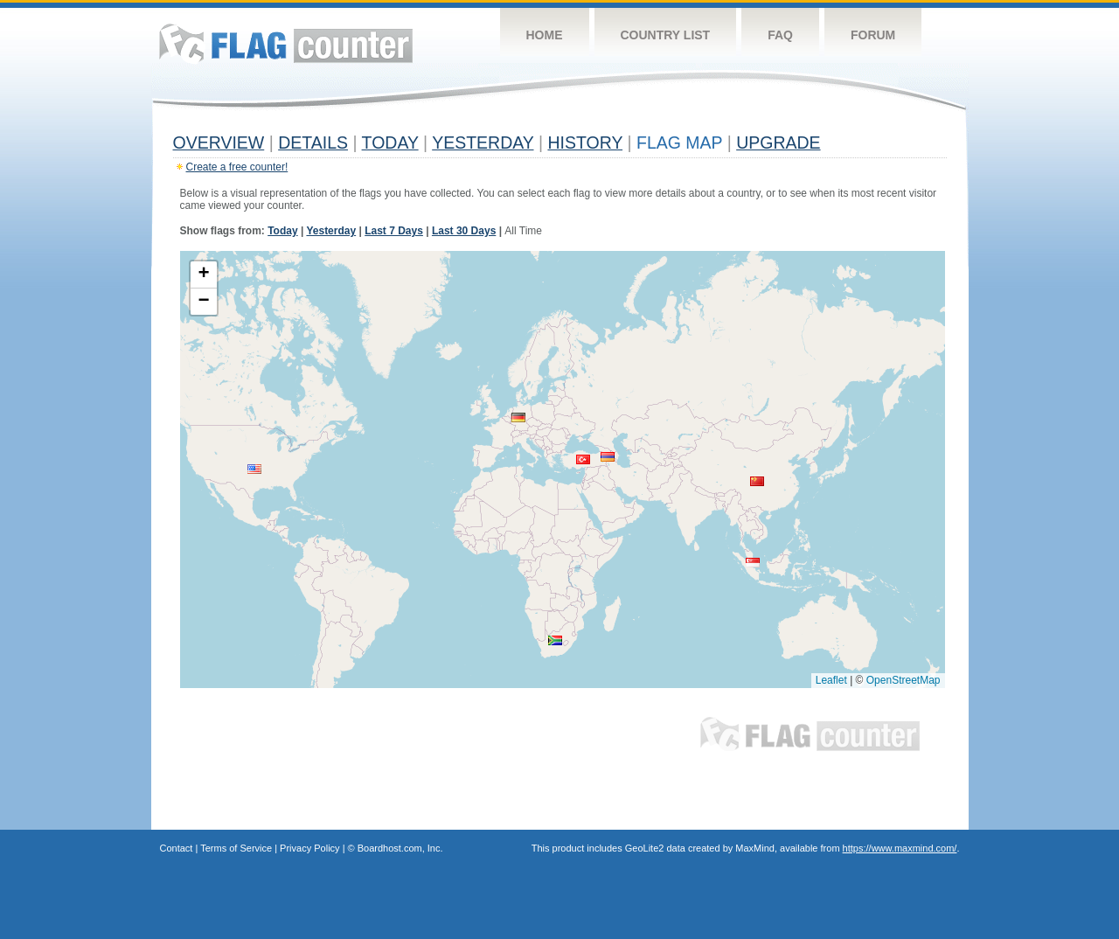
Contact (176, 848)
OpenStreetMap (903, 680)
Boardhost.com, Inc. (400, 848)
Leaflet (831, 680)
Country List (666, 35)
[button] (254, 469)
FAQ (780, 35)
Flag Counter (286, 43)
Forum (873, 35)
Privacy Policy (309, 848)
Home (544, 35)
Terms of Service (236, 848)
